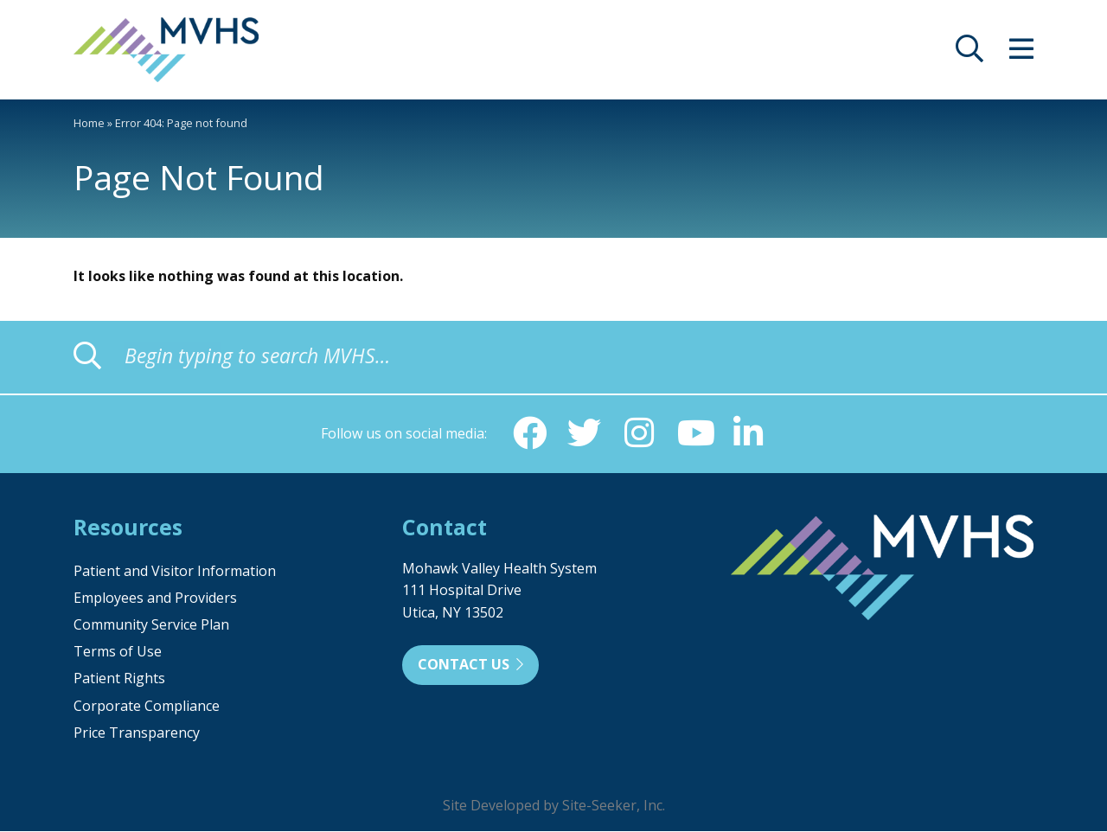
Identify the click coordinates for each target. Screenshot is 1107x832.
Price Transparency (137, 733)
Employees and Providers (155, 598)
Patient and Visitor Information (175, 571)
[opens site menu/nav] (1021, 53)
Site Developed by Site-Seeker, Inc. (554, 806)
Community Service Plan (151, 625)
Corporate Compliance (147, 706)
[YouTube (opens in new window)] (694, 433)
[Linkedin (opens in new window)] (750, 433)
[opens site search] (969, 53)
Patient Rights (119, 678)
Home (89, 123)
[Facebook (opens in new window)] (528, 433)
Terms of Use (118, 652)
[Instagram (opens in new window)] (639, 433)
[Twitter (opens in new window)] (583, 433)
